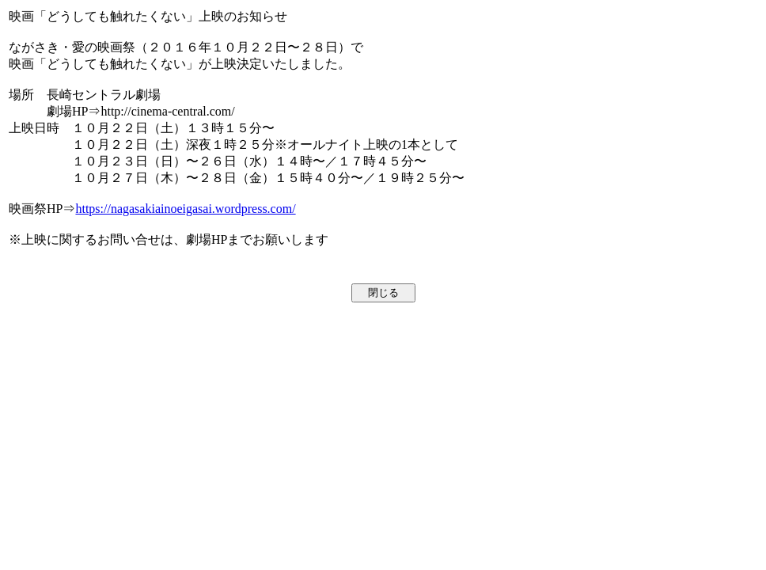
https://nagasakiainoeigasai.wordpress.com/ (185, 208)
